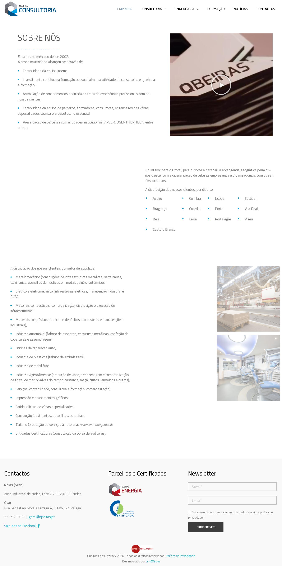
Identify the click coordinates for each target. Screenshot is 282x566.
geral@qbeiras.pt (42, 517)
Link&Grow (153, 561)
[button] (221, 84)
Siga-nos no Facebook (22, 526)
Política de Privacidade (180, 555)
